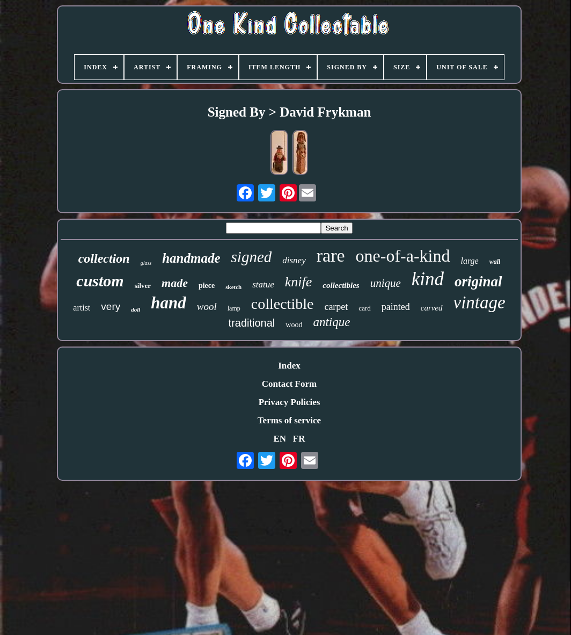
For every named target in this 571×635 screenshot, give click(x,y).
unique (385, 283)
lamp (234, 308)
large (469, 260)
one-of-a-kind (403, 255)
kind (428, 279)
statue (263, 284)
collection (104, 258)
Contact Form (289, 384)
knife (298, 282)
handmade (191, 258)
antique (331, 322)
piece (207, 286)
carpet (336, 306)
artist (81, 307)
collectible (282, 303)
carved (432, 308)
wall (495, 261)
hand (168, 302)
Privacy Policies (289, 402)
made (175, 283)
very (110, 306)
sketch (233, 287)
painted (396, 306)
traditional (252, 323)
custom (99, 281)
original (478, 281)
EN (279, 439)
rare (331, 255)
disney (293, 260)
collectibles (341, 285)
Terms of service (289, 420)
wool (207, 306)
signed (251, 256)
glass (146, 263)
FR (299, 439)
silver (143, 286)
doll (135, 309)
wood (294, 325)
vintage (479, 302)
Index (289, 365)
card (364, 308)
